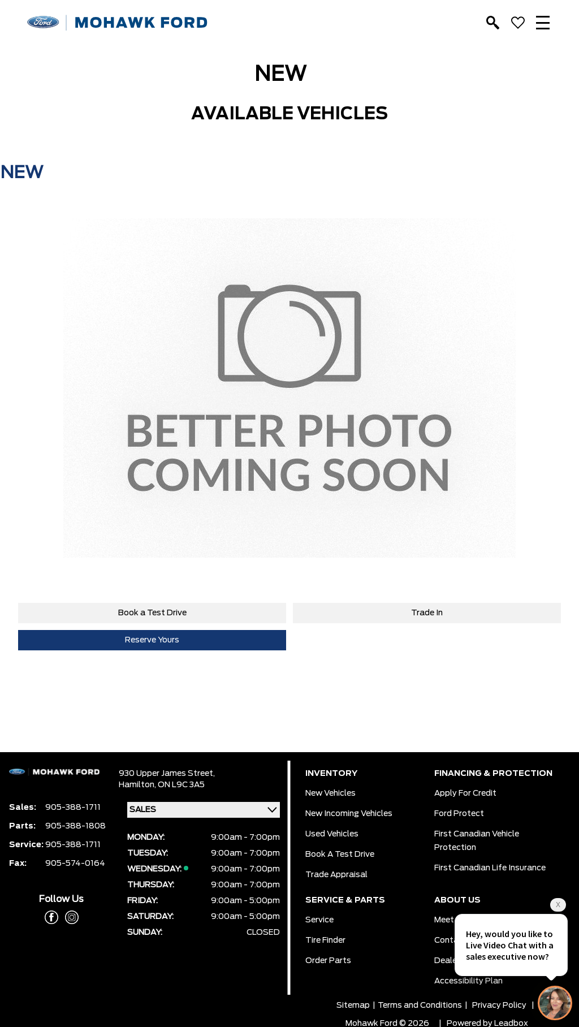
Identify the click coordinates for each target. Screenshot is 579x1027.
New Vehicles (330, 793)
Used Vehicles (331, 834)
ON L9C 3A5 (181, 785)
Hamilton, (138, 785)
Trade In (427, 613)
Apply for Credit (465, 793)
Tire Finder (325, 940)
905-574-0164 (75, 864)
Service (319, 920)
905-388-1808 (75, 826)
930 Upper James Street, (167, 774)
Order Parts (328, 961)
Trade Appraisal (336, 875)
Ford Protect (459, 814)
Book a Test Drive (152, 613)
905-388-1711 (73, 808)
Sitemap (353, 1005)
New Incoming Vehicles (348, 814)
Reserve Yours (152, 640)
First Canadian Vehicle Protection (476, 841)
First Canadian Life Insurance (490, 868)
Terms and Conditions (420, 1005)
